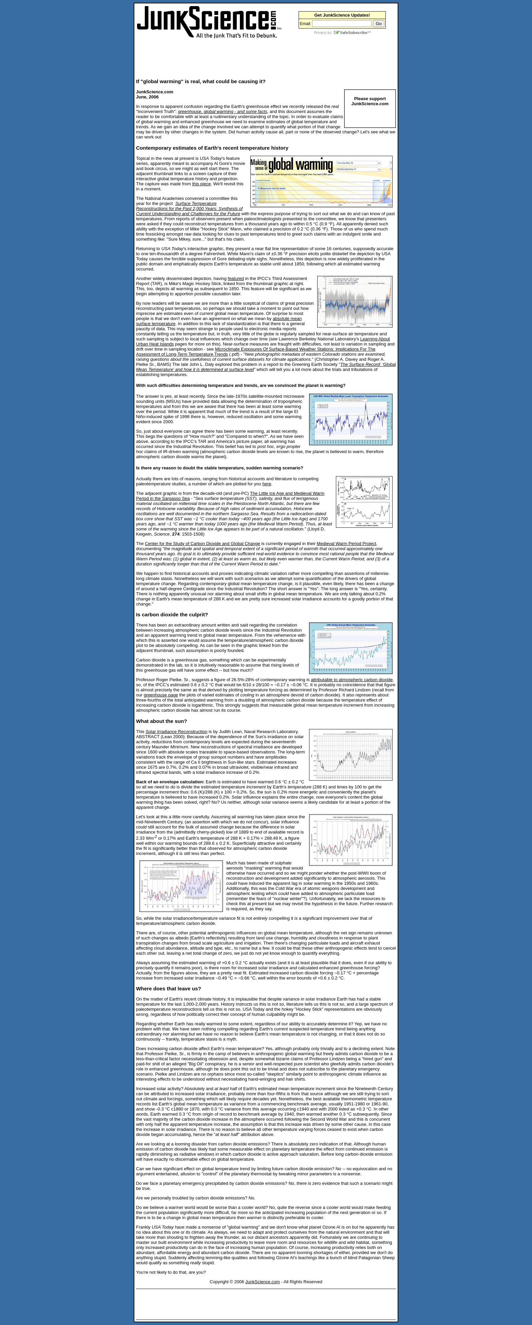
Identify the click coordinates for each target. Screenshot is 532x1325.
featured (236, 278)
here (266, 483)
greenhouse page (161, 694)
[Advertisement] (259, 58)
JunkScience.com (262, 1281)
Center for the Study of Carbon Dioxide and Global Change (202, 543)
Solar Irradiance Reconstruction (176, 731)
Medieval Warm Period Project (346, 543)
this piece (201, 183)
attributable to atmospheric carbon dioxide (352, 679)
